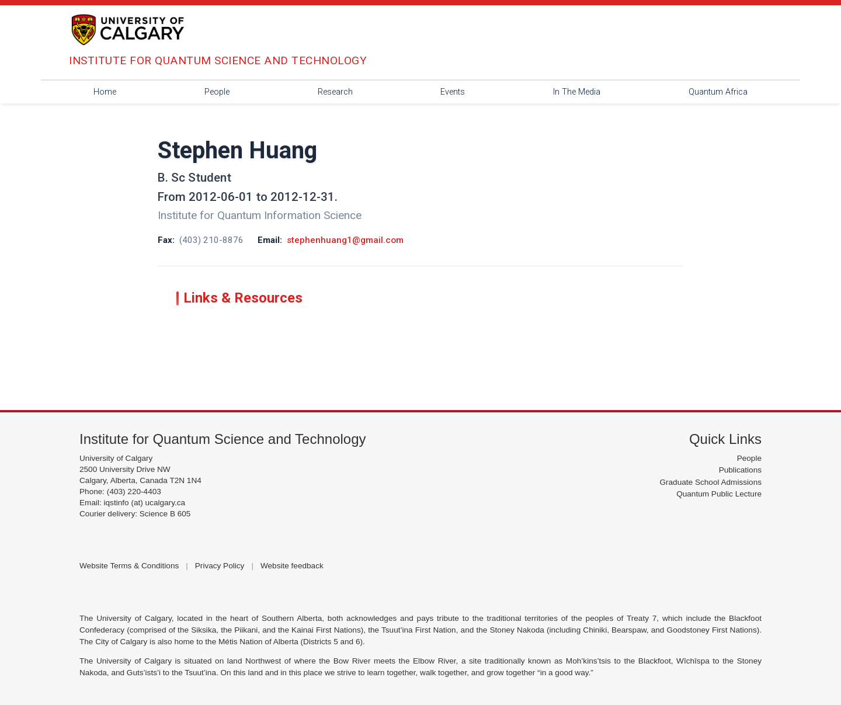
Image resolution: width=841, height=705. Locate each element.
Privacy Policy (220, 565)
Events (452, 92)
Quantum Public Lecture (719, 493)
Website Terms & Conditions (129, 565)
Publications (740, 470)
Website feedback (292, 565)
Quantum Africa (718, 92)
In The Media (576, 92)
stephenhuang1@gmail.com (345, 240)
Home (104, 92)
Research (335, 92)
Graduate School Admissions (710, 482)
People (217, 92)
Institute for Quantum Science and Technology (222, 439)
